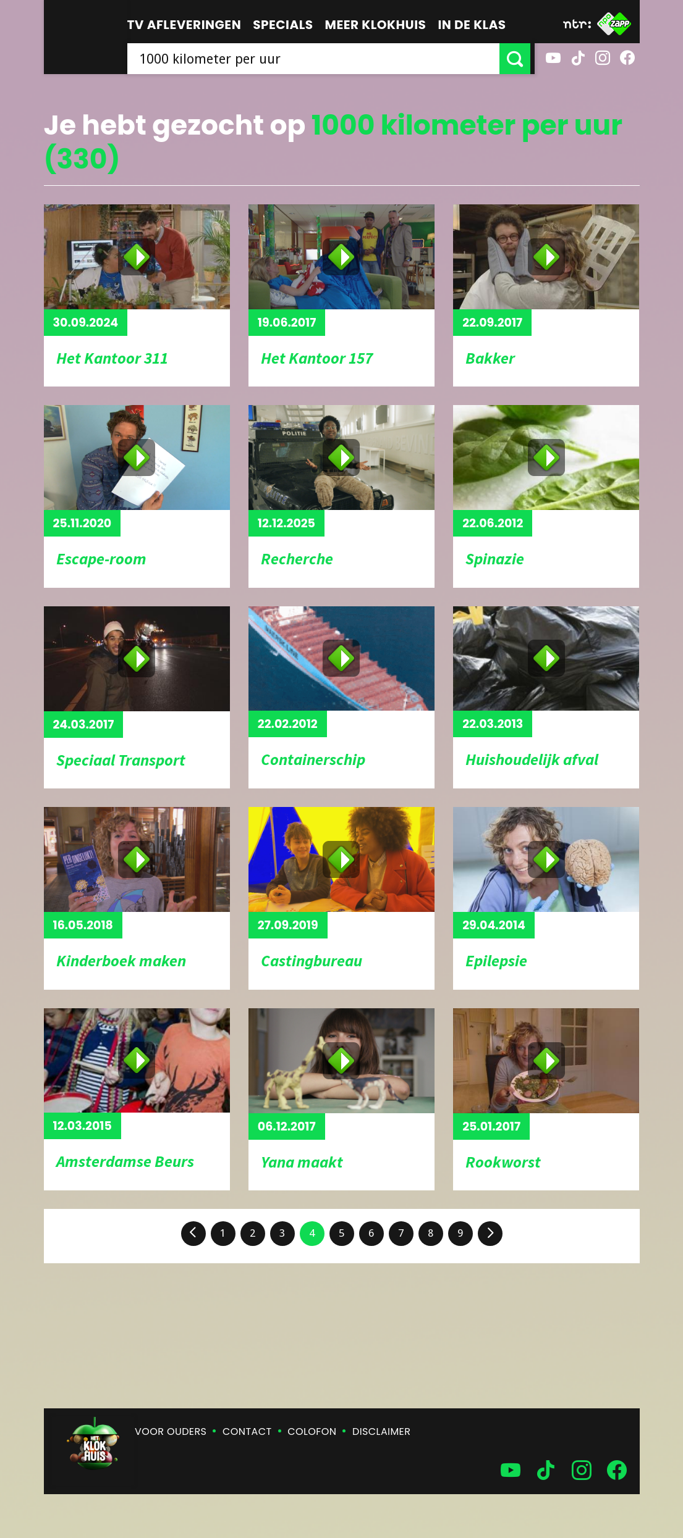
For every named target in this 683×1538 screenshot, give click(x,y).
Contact (247, 1431)
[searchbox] (315, 58)
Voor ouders (170, 1431)
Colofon (311, 1431)
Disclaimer (381, 1431)
